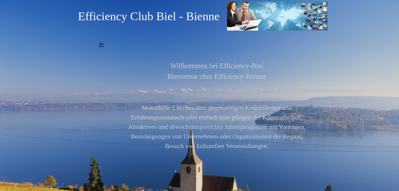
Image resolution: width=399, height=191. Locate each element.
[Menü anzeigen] (101, 44)
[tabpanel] (216, 97)
